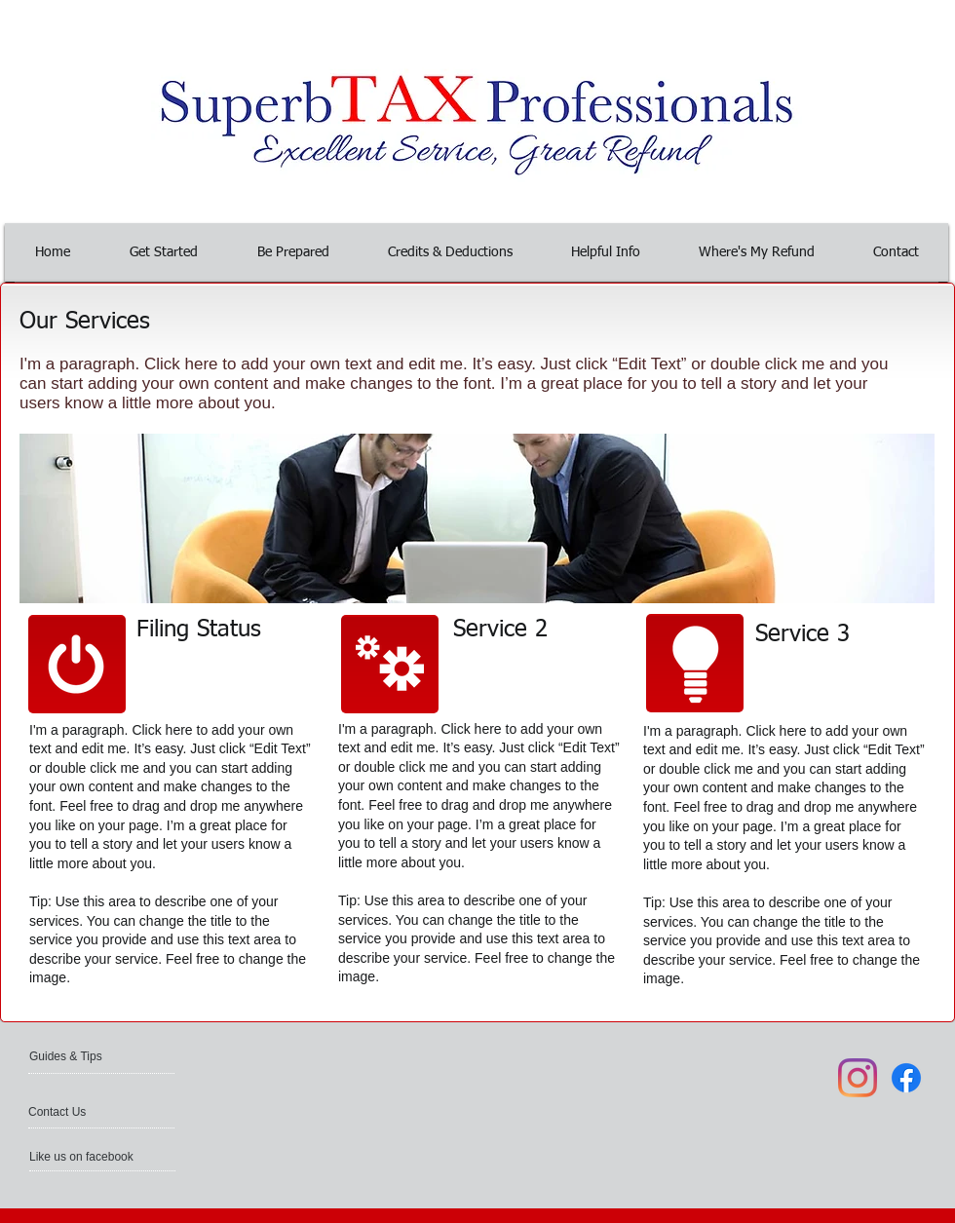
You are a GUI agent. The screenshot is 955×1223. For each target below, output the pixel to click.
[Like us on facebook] (85, 1156)
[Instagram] (857, 1077)
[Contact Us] (74, 1112)
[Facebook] (906, 1077)
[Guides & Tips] (81, 1056)
